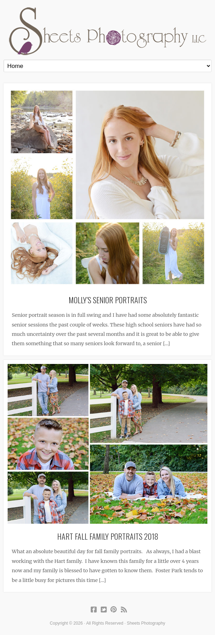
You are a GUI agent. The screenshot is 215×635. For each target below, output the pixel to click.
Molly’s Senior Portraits (108, 299)
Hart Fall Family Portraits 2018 (107, 536)
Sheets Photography (107, 31)
